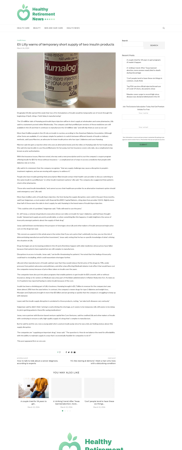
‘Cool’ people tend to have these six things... (99, 402)
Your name (143, 116)
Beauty (37, 28)
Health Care (23, 28)
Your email (143, 130)
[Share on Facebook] (66, 352)
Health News (73, 28)
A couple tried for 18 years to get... (34, 402)
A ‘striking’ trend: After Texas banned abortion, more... (66, 402)
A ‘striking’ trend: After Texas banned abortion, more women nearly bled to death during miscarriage (144, 70)
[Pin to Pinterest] (71, 352)
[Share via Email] (74, 352)
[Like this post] (61, 352)
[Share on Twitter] (69, 352)
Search (125, 40)
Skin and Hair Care (53, 28)
